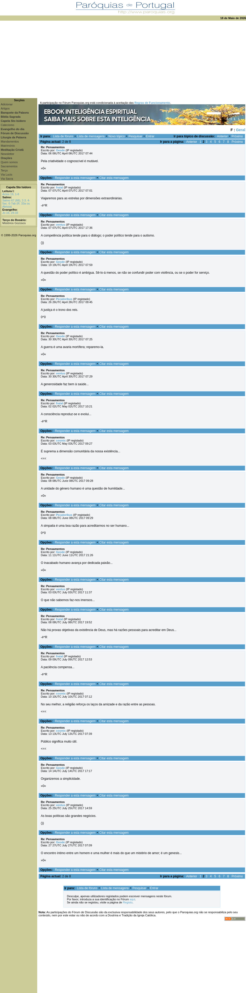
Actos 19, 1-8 (10, 194)
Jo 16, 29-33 (10, 212)
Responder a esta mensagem (75, 178)
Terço (4, 170)
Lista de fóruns (63, 136)
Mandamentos (10, 141)
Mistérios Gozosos (14, 223)
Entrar (150, 136)
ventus (60, 224)
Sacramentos (9, 166)
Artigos (5, 108)
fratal (59, 187)
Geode (60, 150)
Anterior (222, 136)
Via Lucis (6, 174)
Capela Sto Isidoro (18, 187)
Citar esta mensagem (114, 178)
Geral (240, 130)
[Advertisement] (123, 59)
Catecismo (7, 125)
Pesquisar (135, 136)
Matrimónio (8, 145)
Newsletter (7, 153)
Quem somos (9, 162)
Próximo (237, 136)
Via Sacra (7, 178)
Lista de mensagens (91, 136)
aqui (132, 899)
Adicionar (7, 104)
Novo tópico (117, 136)
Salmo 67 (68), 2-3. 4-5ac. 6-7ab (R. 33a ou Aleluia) (16, 203)
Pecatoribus (64, 299)
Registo (127, 902)
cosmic (61, 440)
